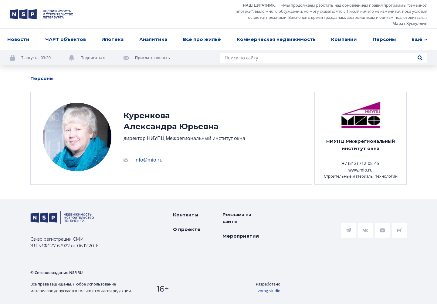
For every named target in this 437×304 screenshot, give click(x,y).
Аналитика (153, 39)
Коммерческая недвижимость (276, 39)
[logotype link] (41, 14)
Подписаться (92, 57)
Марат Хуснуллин (409, 23)
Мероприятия (240, 236)
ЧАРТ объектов (65, 39)
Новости (18, 39)
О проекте (187, 229)
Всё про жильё (202, 39)
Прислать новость (152, 57)
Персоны (384, 39)
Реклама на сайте (236, 218)
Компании (344, 39)
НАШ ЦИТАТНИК (259, 5)
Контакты (185, 215)
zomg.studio (269, 290)
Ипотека (112, 39)
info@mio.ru (148, 159)
